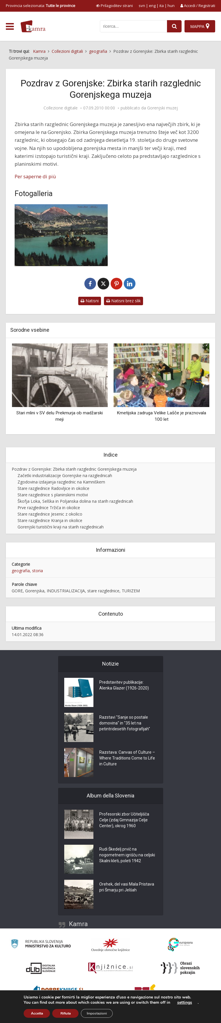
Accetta (37, 1013)
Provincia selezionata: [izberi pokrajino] (40, 5)
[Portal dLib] (41, 968)
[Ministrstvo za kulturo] (40, 944)
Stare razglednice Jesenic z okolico (50, 514)
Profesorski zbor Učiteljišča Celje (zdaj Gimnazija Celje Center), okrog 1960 (124, 820)
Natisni (90, 300)
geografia (21, 570)
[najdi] (174, 26)
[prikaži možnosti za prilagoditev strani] (114, 5)
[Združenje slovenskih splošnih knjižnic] (110, 968)
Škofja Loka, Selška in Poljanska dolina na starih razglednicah (75, 501)
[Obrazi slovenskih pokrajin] (180, 968)
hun (171, 5)
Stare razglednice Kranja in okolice (50, 520)
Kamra (78, 924)
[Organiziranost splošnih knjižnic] (110, 945)
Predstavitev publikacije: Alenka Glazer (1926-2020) (124, 685)
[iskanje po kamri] (133, 26)
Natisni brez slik (123, 300)
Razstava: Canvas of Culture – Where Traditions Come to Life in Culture (127, 758)
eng (152, 5)
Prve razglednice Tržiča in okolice (49, 507)
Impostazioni (97, 1013)
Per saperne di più (35, 176)
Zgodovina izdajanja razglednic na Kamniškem (61, 482)
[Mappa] (200, 26)
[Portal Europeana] (180, 944)
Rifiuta (65, 1013)
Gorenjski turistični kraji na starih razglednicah (61, 527)
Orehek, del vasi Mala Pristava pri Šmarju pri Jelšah (126, 887)
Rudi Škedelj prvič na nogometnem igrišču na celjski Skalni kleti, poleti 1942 (127, 855)
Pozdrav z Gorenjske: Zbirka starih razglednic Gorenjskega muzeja (74, 469)
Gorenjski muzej (162, 108)
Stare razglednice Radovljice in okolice (53, 488)
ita (161, 5)
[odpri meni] (10, 26)
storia (37, 570)
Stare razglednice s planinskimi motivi (53, 494)
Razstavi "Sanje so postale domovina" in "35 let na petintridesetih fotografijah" (124, 723)
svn (142, 5)
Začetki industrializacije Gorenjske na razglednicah (65, 475)
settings (184, 1002)
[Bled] (61, 235)
